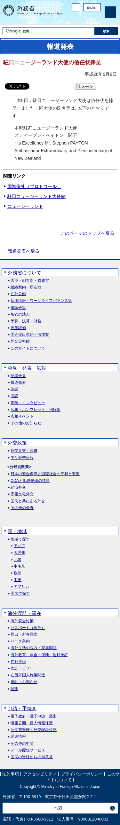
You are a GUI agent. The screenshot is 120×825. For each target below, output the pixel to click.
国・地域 (17, 531)
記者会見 (18, 376)
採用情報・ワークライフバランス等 (41, 301)
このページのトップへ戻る (87, 233)
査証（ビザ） (22, 668)
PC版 (76, 7)
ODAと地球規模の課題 (30, 481)
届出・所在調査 (24, 634)
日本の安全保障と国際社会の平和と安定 (45, 474)
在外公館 (18, 294)
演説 (14, 396)
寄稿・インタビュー (28, 403)
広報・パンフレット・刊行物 (35, 410)
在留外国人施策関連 (28, 675)
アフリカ (21, 587)
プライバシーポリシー (82, 774)
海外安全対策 (22, 621)
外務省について (24, 272)
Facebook (80, 17)
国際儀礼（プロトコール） (34, 186)
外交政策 (17, 442)
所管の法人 (20, 314)
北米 (17, 560)
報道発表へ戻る (23, 251)
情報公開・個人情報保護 (32, 723)
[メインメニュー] (110, 12)
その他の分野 (22, 508)
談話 (14, 389)
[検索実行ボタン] (106, 31)
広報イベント (22, 416)
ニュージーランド (25, 206)
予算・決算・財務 (26, 321)
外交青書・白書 (24, 451)
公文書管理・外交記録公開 (34, 730)
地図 (57, 808)
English (92, 7)
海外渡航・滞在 (24, 613)
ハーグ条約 (20, 641)
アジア (19, 546)
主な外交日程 (22, 458)
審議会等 (18, 308)
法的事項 (10, 774)
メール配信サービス (28, 750)
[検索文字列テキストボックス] (49, 31)
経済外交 (18, 487)
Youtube (97, 17)
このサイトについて (28, 348)
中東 (17, 580)
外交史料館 (20, 341)
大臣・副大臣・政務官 (30, 281)
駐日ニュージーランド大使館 (36, 196)
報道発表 (18, 383)
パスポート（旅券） (28, 628)
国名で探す (20, 594)
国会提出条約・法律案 (30, 335)
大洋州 (19, 553)
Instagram (89, 17)
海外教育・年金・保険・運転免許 (39, 655)
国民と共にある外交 (28, 501)
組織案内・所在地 (26, 287)
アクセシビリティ (40, 774)
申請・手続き (22, 708)
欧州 (17, 573)
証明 (14, 689)
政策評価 (18, 328)
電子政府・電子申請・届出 (34, 716)
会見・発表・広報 (27, 368)
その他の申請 (22, 744)
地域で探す (20, 539)
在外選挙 (18, 662)
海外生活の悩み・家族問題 (34, 648)
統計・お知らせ (24, 682)
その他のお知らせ (26, 423)
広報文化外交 (22, 494)
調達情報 (18, 737)
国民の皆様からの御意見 (32, 757)
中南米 (19, 566)
